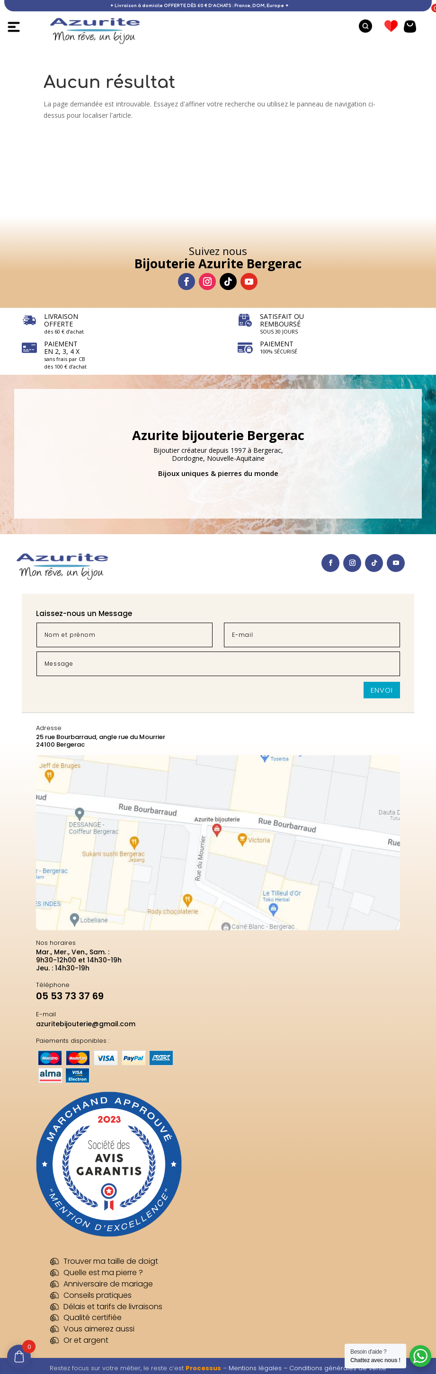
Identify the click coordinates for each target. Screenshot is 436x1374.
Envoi (382, 690)
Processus (203, 1368)
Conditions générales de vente (337, 1368)
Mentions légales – (259, 1368)
